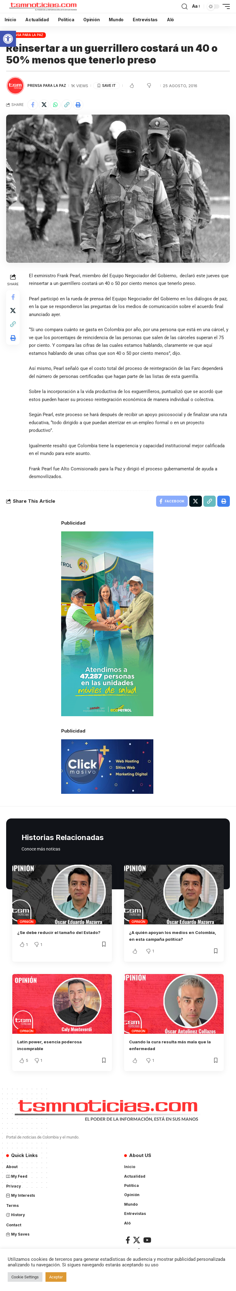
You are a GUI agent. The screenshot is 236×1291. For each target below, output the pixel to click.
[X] (137, 1241)
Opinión (26, 923)
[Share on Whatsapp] (55, 104)
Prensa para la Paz (26, 35)
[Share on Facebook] (32, 104)
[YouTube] (147, 1241)
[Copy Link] (66, 104)
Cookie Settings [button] (25, 1277)
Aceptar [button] (56, 1277)
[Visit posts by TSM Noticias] (15, 85)
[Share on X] (44, 104)
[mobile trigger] (224, 6)
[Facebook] (128, 1241)
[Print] (78, 104)
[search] (184, 6)
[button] (8, 39)
